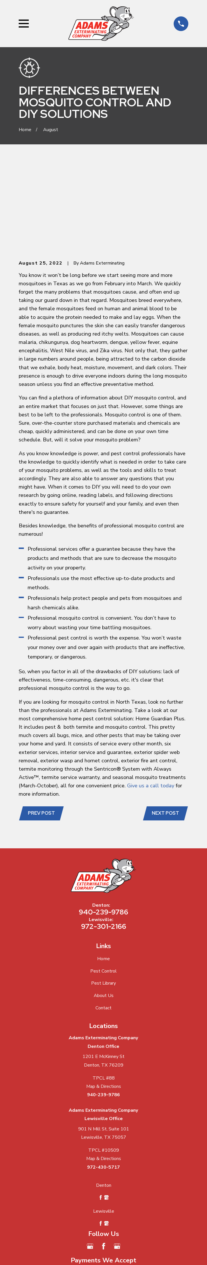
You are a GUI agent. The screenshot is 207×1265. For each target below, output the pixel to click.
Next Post (165, 728)
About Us (104, 910)
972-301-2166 (103, 840)
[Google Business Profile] (90, 1161)
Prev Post (41, 728)
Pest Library (103, 898)
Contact (103, 922)
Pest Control (103, 886)
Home (103, 873)
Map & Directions (103, 1001)
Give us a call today (150, 699)
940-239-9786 (103, 826)
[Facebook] (103, 1161)
